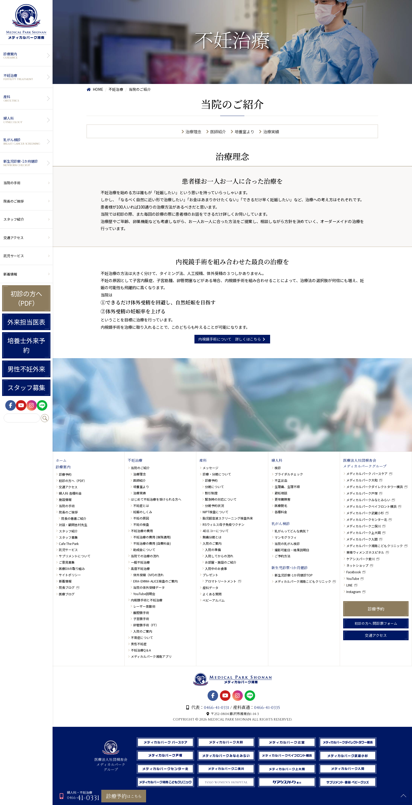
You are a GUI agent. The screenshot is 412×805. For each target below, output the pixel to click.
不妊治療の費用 (142, 530)
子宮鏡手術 (141, 618)
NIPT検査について (215, 512)
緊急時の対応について (220, 499)
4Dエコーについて (216, 530)
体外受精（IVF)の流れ (148, 575)
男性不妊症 (139, 644)
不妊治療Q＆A (141, 650)
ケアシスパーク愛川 (360, 559)
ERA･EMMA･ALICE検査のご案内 (155, 581)
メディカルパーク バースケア (367, 473)
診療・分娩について (217, 474)
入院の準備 (213, 549)
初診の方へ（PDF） (26, 298)
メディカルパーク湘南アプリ (151, 656)
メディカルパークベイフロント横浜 (371, 506)
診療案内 (25, 55)
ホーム (61, 460)
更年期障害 (282, 499)
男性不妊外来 (26, 368)
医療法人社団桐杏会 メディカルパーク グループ (110, 762)
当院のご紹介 (140, 467)
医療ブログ (67, 594)
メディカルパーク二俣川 (363, 526)
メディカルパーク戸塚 (362, 493)
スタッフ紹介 (13, 219)
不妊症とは (141, 505)
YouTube (352, 578)
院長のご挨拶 (13, 201)
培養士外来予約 (26, 345)
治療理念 (193, 131)
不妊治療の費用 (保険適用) (152, 537)
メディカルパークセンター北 (366, 519)
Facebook (353, 572)
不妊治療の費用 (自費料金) (152, 543)
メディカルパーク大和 (362, 480)
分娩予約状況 (214, 505)
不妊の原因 (141, 518)
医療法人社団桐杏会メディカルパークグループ (365, 463)
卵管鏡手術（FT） (146, 625)
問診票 (376, 623)
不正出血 (281, 480)
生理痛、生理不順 (287, 486)
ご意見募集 (67, 562)
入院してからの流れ (219, 556)
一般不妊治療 (140, 562)
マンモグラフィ (286, 537)
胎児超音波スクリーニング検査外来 (228, 518)
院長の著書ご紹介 (73, 518)
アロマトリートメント (220, 581)
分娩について (214, 486)
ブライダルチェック (289, 474)
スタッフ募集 (26, 387)
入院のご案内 (142, 631)
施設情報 (65, 499)
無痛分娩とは (212, 537)
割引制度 (211, 493)
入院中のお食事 (216, 568)
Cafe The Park (69, 543)
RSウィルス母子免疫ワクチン (223, 524)
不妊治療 (25, 77)
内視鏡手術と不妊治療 (146, 600)
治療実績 (271, 131)
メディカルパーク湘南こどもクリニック (303, 581)
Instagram (353, 591)
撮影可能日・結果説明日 (292, 550)
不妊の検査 (141, 524)
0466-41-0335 (267, 708)
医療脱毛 (281, 505)
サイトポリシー (70, 575)
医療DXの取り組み (72, 568)
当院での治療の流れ (145, 556)
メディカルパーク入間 (362, 539)
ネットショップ (357, 565)
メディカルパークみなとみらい (368, 499)
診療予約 (65, 474)
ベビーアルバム (214, 600)
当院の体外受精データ (149, 587)
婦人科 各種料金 (70, 493)
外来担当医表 (26, 321)
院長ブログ (67, 587)
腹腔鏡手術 (141, 612)
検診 (278, 467)
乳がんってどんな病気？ (292, 531)
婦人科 (25, 120)
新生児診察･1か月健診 (25, 163)
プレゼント (210, 575)
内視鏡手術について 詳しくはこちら (232, 339)
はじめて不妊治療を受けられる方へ (156, 499)
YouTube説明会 (144, 593)
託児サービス (13, 255)
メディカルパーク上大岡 (363, 532)
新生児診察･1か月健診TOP (294, 575)
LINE (349, 585)
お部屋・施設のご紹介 (220, 562)
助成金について (144, 549)
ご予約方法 (282, 556)
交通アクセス (13, 237)
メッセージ (210, 467)
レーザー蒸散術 (144, 606)
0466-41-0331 (216, 708)
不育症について (142, 637)
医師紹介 (218, 131)
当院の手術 (11, 182)
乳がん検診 (25, 141)
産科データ (210, 587)
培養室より (244, 131)
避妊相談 (281, 493)
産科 (25, 98)
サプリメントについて (74, 556)
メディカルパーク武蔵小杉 (365, 513)
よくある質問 (212, 594)
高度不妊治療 (140, 568)
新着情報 (10, 274)
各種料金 (281, 512)
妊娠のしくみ (142, 512)
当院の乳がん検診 (287, 543)
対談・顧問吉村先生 (73, 524)
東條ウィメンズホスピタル (365, 552)
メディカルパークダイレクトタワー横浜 (374, 486)
